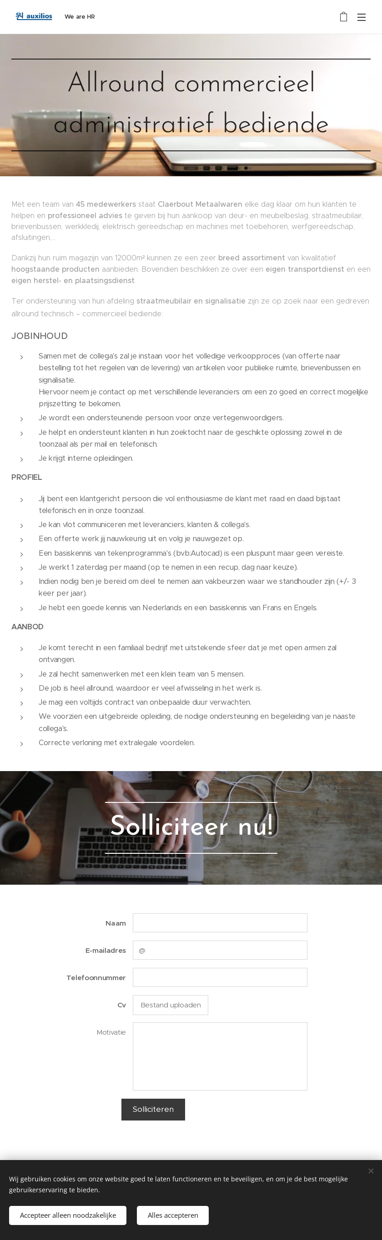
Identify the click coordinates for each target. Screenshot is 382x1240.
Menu (361, 17)
